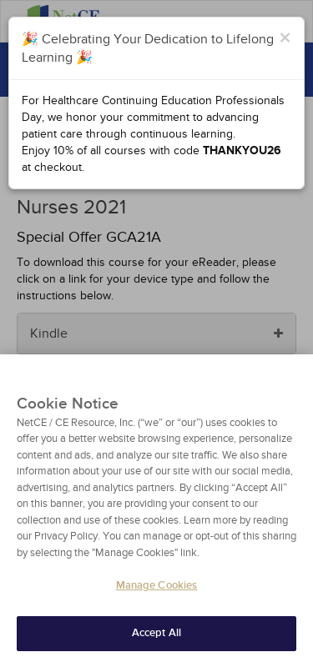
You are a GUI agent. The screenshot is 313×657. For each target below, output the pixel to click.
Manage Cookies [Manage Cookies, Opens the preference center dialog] (157, 592)
